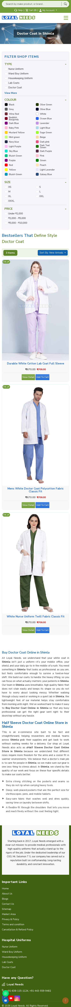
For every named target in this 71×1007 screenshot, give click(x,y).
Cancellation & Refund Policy (17, 929)
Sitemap (6, 909)
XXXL (11, 200)
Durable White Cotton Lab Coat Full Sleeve (35, 363)
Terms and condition (13, 924)
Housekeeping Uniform (20, 78)
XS (9, 187)
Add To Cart (42, 378)
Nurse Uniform (16, 69)
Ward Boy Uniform (18, 73)
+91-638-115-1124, (18, 990)
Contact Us (8, 904)
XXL (41, 196)
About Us (7, 893)
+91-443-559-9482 (40, 990)
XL (9, 196)
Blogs (5, 898)
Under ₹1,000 (15, 213)
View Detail (28, 378)
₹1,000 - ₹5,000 (17, 218)
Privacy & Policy (10, 919)
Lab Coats (13, 82)
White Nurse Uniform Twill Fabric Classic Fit (35, 616)
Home (5, 888)
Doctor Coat (15, 87)
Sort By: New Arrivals (52, 252)
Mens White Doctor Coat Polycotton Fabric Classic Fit (35, 490)
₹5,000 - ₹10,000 (17, 222)
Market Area (9, 914)
